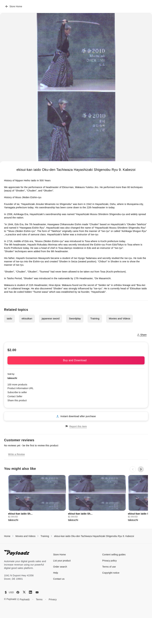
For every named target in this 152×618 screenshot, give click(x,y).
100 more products (17, 384)
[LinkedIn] (30, 592)
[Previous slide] (133, 469)
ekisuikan (27, 318)
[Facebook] (17, 592)
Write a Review (16, 454)
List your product (62, 560)
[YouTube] (37, 592)
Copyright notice (110, 572)
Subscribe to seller (17, 392)
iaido (9, 318)
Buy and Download (76, 360)
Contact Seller (14, 396)
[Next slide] (141, 469)
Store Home (13, 6)
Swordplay (75, 318)
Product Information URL (20, 388)
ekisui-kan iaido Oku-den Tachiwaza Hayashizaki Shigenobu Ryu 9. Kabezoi (94, 536)
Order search (60, 566)
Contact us (58, 578)
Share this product (17, 400)
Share (142, 334)
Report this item (76, 426)
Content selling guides (114, 554)
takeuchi (12, 378)
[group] (37, 498)
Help (55, 572)
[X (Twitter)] (24, 592)
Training (94, 318)
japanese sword (50, 318)
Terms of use (109, 566)
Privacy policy (109, 560)
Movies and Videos (119, 318)
